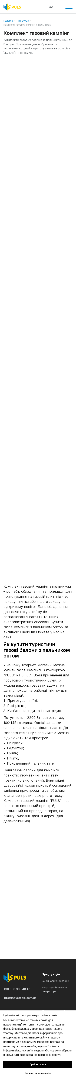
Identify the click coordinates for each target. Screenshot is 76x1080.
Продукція (23, 20)
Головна (9, 20)
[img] (36, 7)
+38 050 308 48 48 (17, 989)
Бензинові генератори (55, 980)
